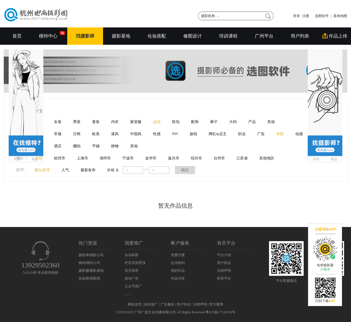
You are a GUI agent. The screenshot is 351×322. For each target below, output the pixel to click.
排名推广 (151, 304)
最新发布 (88, 170)
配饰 (195, 122)
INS (175, 133)
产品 (252, 122)
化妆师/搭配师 (89, 278)
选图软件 (320, 16)
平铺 (96, 146)
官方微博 (216, 304)
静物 (115, 146)
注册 (305, 16)
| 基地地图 (339, 16)
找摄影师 (85, 35)
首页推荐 (132, 271)
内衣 (115, 122)
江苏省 (242, 158)
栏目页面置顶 (135, 263)
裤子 (214, 122)
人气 (65, 170)
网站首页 (135, 304)
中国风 (135, 134)
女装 (57, 122)
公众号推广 (133, 286)
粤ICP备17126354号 (220, 312)
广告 (261, 134)
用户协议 (224, 263)
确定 (185, 170)
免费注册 (178, 255)
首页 (17, 35)
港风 (115, 134)
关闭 (17, 159)
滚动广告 (132, 278)
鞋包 (176, 122)
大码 (233, 122)
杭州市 (59, 158)
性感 (156, 134)
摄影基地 (121, 35)
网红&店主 (218, 134)
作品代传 (178, 278)
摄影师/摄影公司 (91, 255)
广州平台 (264, 35)
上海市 (82, 158)
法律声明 (224, 271)
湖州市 (105, 158)
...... (127, 294)
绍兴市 (196, 158)
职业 (242, 134)
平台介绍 (224, 255)
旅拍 (193, 134)
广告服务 (167, 304)
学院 (280, 134)
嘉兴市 (173, 158)
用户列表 (300, 35)
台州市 (219, 158)
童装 (96, 122)
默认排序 (42, 170)
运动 (156, 122)
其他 (271, 122)
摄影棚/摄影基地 (91, 271)
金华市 (150, 158)
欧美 (96, 134)
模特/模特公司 (89, 263)
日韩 (77, 134)
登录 (296, 16)
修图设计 (192, 35)
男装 (77, 122)
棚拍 (77, 146)
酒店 (57, 146)
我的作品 (178, 271)
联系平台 (224, 278)
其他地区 (266, 158)
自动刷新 (132, 255)
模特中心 (49, 34)
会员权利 (178, 263)
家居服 (135, 122)
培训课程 (228, 35)
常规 (57, 134)
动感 (299, 134)
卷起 (34, 159)
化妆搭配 (157, 35)
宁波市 (128, 158)
